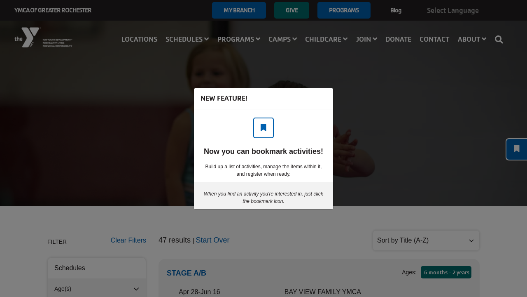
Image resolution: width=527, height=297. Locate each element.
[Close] (322, 98)
